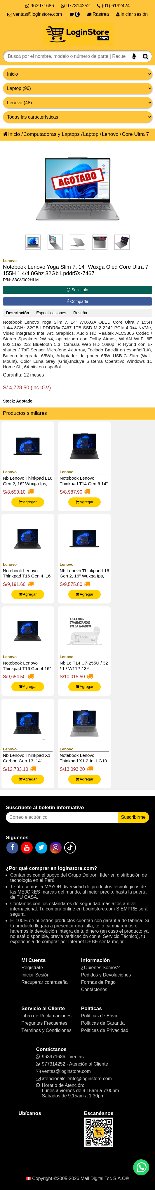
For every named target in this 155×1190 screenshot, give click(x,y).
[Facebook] (12, 848)
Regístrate (32, 967)
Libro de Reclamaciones (46, 1015)
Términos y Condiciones (46, 1030)
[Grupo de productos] (77, 74)
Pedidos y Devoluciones (106, 974)
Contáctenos (94, 989)
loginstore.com (76, 868)
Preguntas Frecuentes (44, 1023)
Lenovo (110, 134)
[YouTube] (27, 848)
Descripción (17, 313)
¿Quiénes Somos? (100, 967)
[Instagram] (56, 848)
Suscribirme (133, 817)
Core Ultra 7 (135, 134)
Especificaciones (51, 313)
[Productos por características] (77, 117)
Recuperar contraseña (44, 982)
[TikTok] (70, 848)
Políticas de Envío (100, 1015)
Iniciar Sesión (35, 974)
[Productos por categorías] (77, 88)
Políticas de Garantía (103, 1023)
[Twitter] (41, 848)
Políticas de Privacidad (104, 1030)
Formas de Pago (98, 982)
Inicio (11, 134)
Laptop (90, 134)
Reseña (80, 313)
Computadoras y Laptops (51, 134)
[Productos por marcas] (77, 102)
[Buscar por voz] (133, 56)
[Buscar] (145, 56)
